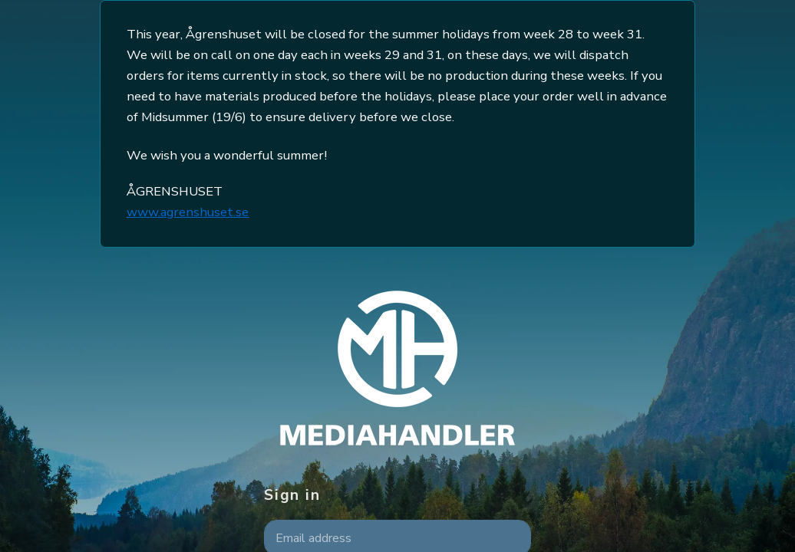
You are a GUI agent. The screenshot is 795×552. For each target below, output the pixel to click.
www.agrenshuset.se (188, 212)
